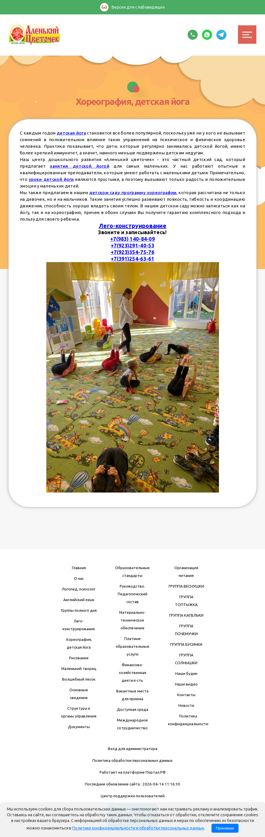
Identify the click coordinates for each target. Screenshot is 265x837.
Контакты (186, 694)
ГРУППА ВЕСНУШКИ (186, 586)
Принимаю (225, 828)
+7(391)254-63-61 (132, 259)
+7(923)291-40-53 (132, 245)
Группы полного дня (79, 610)
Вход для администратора (132, 748)
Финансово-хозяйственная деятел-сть (132, 672)
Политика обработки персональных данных (132, 760)
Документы (79, 726)
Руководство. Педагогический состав (132, 594)
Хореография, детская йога (79, 643)
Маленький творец (78, 668)
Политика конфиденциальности (188, 720)
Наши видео (186, 684)
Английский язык (78, 599)
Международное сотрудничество (132, 724)
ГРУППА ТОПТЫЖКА (186, 600)
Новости (186, 705)
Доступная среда (132, 709)
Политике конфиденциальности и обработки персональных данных (138, 828)
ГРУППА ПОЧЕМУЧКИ (186, 630)
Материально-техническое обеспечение (132, 620)
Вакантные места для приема (132, 695)
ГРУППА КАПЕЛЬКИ (186, 615)
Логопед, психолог (79, 589)
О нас (79, 578)
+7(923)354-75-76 (132, 252)
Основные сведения (78, 694)
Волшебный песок (79, 679)
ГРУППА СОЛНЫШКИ (186, 659)
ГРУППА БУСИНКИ (186, 644)
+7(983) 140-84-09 (132, 239)
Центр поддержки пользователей (133, 796)
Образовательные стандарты (132, 571)
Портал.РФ (156, 772)
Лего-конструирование (132, 225)
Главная (79, 567)
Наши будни (186, 673)
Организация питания (186, 571)
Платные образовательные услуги (132, 646)
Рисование (79, 658)
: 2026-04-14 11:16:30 (160, 784)
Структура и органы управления (78, 712)
